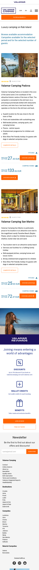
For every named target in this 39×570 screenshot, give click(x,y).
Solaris (4, 550)
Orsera (4, 520)
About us (5, 469)
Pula (3, 500)
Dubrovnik (5, 506)
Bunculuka (5, 553)
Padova (4, 539)
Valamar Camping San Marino (17, 221)
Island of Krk (6, 502)
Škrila (4, 535)
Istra (4, 517)
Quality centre (6, 473)
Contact (5, 465)
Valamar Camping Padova (15, 85)
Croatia (4, 491)
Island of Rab (6, 504)
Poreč (4, 495)
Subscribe (32, 451)
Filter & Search (19, 17)
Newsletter (5, 471)
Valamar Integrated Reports (11, 480)
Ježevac (5, 531)
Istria (4, 493)
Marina (4, 524)
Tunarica (5, 526)
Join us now (19, 421)
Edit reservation (7, 476)
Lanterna (5, 515)
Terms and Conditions (9, 478)
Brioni (4, 522)
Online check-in (7, 467)
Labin (4, 498)
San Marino (6, 537)
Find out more (19, 427)
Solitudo (5, 542)
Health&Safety (7, 482)
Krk (3, 528)
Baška (4, 533)
